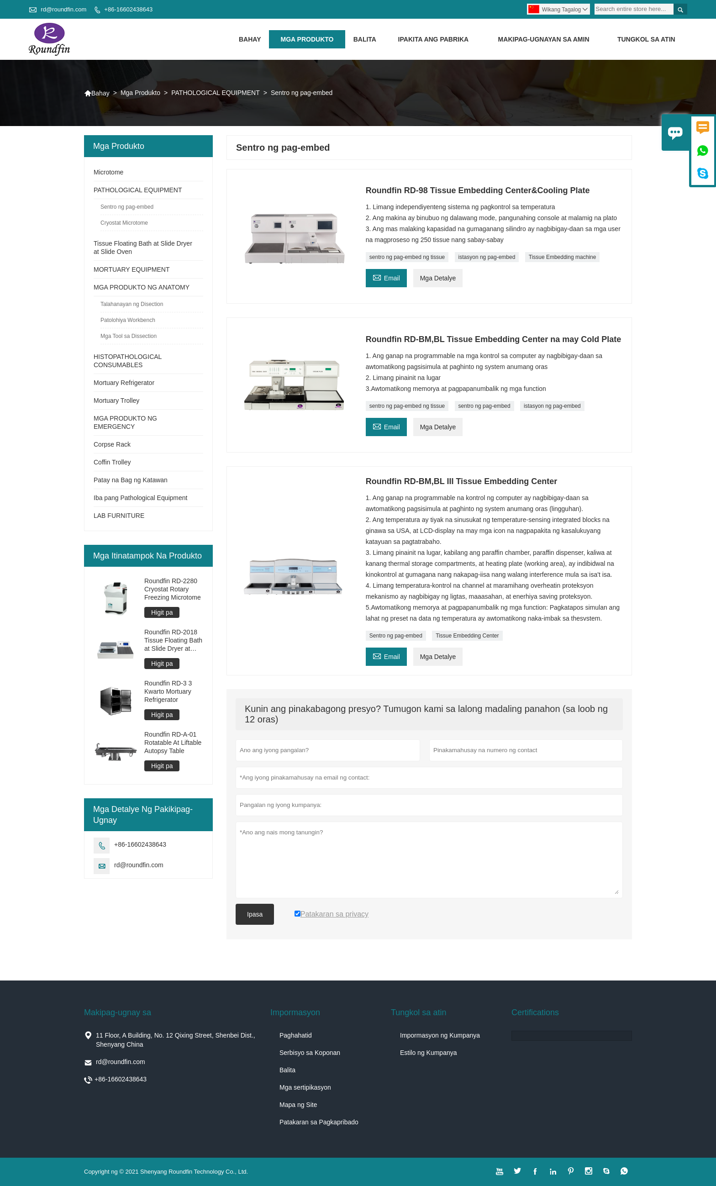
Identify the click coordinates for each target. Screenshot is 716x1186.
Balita (364, 39)
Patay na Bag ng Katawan (131, 480)
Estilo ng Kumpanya (428, 1052)
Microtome (108, 172)
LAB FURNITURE (119, 515)
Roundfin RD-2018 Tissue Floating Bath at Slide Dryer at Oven (173, 640)
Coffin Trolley (112, 462)
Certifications (535, 1012)
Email (386, 277)
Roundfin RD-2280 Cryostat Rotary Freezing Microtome (172, 589)
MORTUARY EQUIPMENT (131, 269)
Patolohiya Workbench (127, 320)
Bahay (250, 39)
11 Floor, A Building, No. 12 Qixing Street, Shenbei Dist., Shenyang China (175, 1040)
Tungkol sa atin (646, 39)
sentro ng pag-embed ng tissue (407, 257)
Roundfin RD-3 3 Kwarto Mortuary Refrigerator (168, 691)
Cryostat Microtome (124, 223)
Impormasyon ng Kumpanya (440, 1035)
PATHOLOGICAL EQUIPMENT (215, 92)
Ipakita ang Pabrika (433, 39)
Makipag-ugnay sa (117, 1012)
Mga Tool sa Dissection (128, 336)
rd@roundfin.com (63, 9)
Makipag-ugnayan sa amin (544, 39)
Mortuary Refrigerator (124, 382)
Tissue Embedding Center (467, 636)
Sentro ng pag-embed (395, 636)
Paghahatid (295, 1035)
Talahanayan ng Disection (131, 304)
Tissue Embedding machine (562, 257)
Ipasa (255, 914)
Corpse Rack (112, 444)
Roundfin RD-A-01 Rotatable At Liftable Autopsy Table (172, 742)
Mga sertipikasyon (305, 1087)
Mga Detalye (438, 278)
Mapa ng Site (298, 1104)
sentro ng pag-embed (484, 406)
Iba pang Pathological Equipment (140, 497)
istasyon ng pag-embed (487, 257)
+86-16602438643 (128, 9)
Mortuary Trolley (116, 400)
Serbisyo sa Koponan (309, 1052)
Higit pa (162, 612)
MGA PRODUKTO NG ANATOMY (142, 287)
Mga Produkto (307, 39)
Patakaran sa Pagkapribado (318, 1122)
